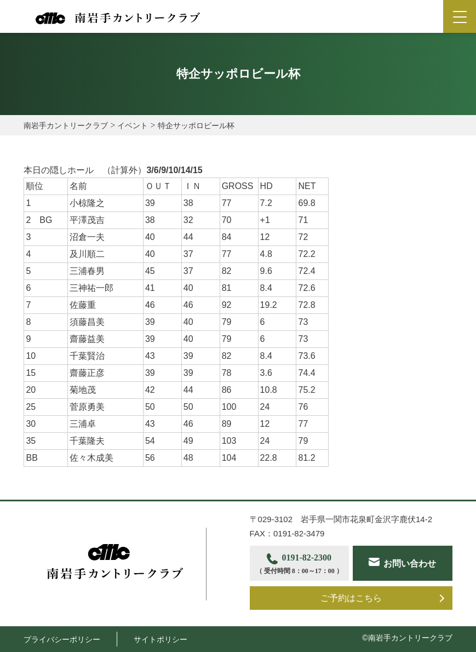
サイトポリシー (160, 639)
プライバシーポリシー (62, 639)
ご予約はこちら (351, 598)
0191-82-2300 (299, 564)
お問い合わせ (409, 563)
